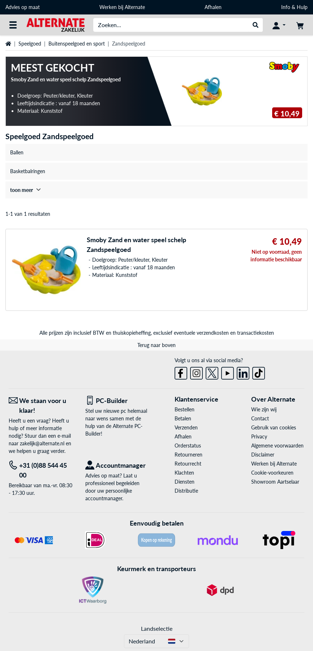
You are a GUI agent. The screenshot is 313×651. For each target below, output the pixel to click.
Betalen (183, 418)
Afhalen (213, 7)
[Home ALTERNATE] (55, 24)
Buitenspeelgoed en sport (76, 43)
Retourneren (188, 454)
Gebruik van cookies (273, 427)
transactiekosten (255, 333)
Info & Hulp (294, 7)
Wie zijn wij (263, 409)
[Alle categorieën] (13, 25)
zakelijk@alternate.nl (42, 443)
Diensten (184, 482)
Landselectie (156, 628)
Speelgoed (29, 43)
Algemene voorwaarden (277, 445)
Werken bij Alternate (122, 7)
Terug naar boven (156, 345)
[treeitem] (156, 189)
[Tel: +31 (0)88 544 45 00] (41, 470)
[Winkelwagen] (300, 25)
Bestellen (184, 409)
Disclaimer (262, 454)
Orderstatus (188, 445)
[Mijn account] (279, 25)
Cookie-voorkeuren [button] (272, 473)
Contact (260, 418)
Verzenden (186, 427)
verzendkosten (213, 333)
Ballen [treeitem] (16, 152)
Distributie (186, 491)
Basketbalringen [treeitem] (27, 171)
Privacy (259, 436)
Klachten (184, 473)
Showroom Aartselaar (275, 482)
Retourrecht (188, 464)
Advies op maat (22, 7)
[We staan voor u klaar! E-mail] (41, 405)
